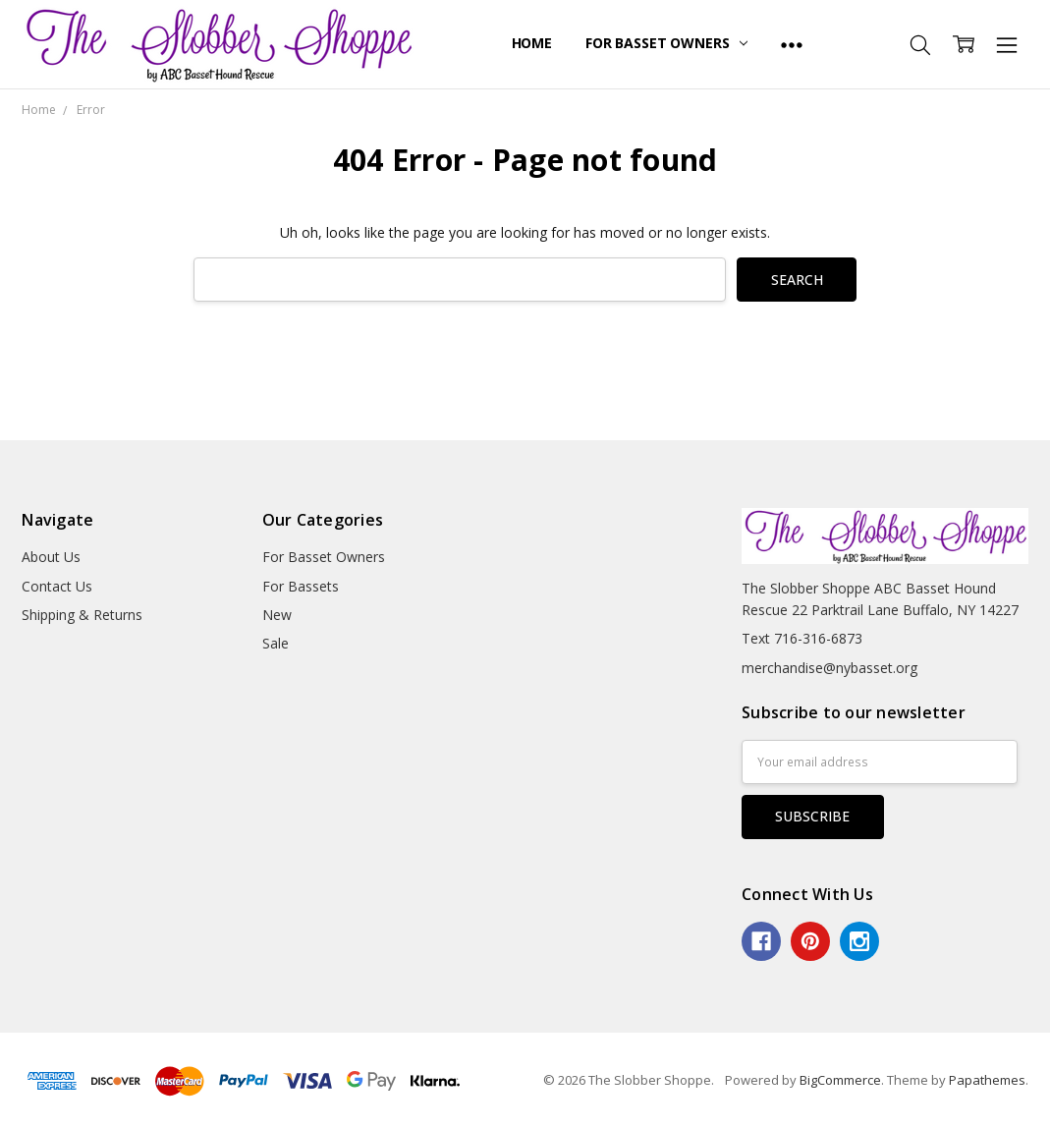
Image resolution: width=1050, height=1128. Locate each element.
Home (532, 42)
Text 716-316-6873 (802, 638)
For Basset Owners (665, 42)
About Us (51, 556)
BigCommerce (840, 1080)
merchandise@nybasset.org (829, 667)
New (277, 614)
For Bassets (300, 586)
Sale (275, 643)
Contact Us (57, 586)
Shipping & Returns (82, 614)
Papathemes (987, 1080)
